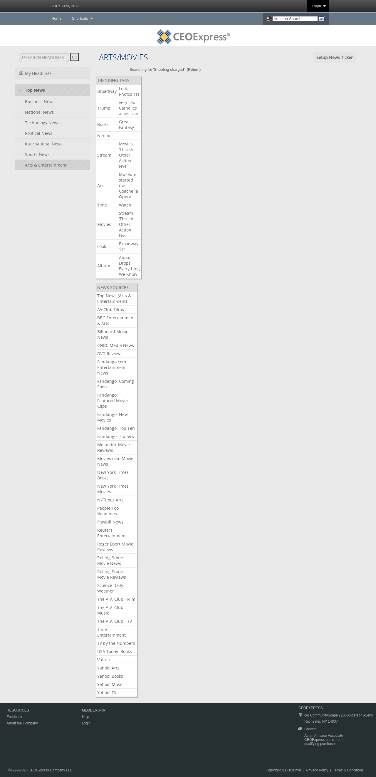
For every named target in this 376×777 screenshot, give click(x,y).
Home (56, 18)
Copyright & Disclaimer (283, 770)
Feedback (14, 717)
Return (193, 69)
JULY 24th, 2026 (65, 6)
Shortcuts (80, 18)
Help (85, 717)
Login (316, 6)
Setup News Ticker (334, 57)
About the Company (22, 723)
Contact (310, 729)
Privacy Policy (317, 770)
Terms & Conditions (348, 770)
